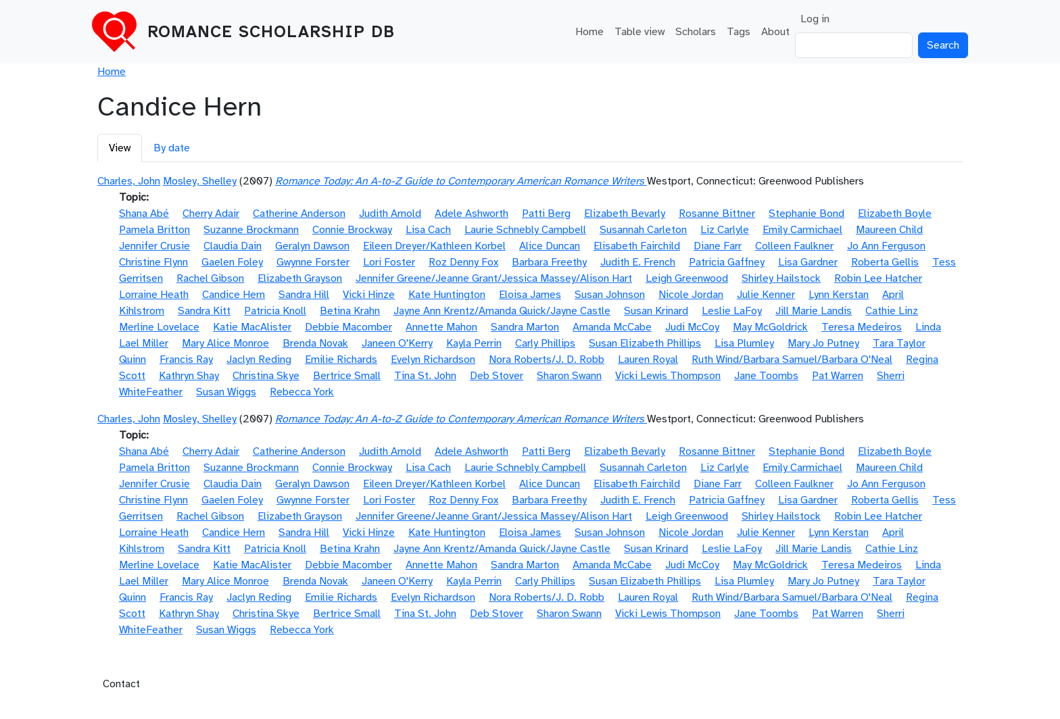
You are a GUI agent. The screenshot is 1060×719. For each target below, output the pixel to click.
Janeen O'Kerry (397, 343)
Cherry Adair (211, 213)
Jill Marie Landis (813, 311)
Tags (738, 32)
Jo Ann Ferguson (886, 246)
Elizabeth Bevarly (624, 213)
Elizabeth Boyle (895, 213)
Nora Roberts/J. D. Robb (546, 359)
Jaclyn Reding (258, 359)
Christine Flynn (153, 262)
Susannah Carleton (643, 230)
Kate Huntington (446, 294)
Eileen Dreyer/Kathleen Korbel (434, 246)
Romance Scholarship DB (271, 32)
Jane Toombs (766, 375)
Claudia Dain (232, 246)
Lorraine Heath (154, 294)
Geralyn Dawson (312, 246)
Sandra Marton (525, 327)
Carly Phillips (545, 343)
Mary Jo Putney (823, 343)
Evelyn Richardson (433, 359)
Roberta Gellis (885, 262)
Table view (640, 32)
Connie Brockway (352, 230)
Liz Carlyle (724, 230)
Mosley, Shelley (200, 181)
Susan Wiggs (226, 392)
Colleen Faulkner (794, 246)
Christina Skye (266, 375)
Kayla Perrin (474, 343)
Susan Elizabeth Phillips (645, 343)
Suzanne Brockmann (251, 230)
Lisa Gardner (808, 262)
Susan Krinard (656, 311)
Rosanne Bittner (717, 213)
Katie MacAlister (252, 327)
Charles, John (128, 181)
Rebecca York (302, 392)
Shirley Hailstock (781, 278)
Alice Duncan (549, 246)
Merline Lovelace (159, 327)
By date (171, 148)
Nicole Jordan (690, 294)
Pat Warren (837, 375)
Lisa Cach (428, 230)
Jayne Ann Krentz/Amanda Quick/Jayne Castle (501, 311)
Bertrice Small (347, 375)
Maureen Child (889, 230)
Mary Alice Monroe (225, 343)
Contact (121, 684)
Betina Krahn (350, 311)
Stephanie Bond (806, 213)
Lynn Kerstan (839, 294)
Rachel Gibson (210, 278)
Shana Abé (144, 213)
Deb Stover (496, 375)
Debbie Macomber (348, 327)
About (775, 32)
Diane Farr (718, 246)
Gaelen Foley (232, 262)
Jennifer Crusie (154, 246)
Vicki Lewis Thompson (668, 375)
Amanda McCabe (612, 327)
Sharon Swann (569, 375)
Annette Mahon (441, 327)
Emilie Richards (341, 359)
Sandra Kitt (204, 311)
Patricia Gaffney (727, 262)
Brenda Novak (315, 343)
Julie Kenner (766, 294)
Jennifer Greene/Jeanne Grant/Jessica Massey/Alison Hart (494, 278)
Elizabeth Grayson (300, 278)
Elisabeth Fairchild (637, 246)
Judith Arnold (390, 213)
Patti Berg (546, 213)
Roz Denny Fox (463, 262)
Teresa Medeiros (861, 327)
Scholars (695, 32)
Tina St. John (425, 375)
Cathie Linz (891, 311)
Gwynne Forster (313, 262)
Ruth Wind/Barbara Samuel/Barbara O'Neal (792, 359)
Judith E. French (637, 262)
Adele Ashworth (471, 213)
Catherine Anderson (299, 213)
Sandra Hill (304, 294)
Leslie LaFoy (732, 311)
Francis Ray (186, 359)
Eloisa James (530, 294)
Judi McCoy (692, 327)
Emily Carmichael (802, 230)
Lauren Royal (648, 359)
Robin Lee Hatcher (878, 278)
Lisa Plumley (744, 343)
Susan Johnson (610, 294)
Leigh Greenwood (687, 278)
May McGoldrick (770, 327)
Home (589, 32)
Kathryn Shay (189, 375)
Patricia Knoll (275, 311)
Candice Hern (233, 294)
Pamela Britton (154, 230)
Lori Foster (389, 262)
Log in (814, 19)
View (119, 148)
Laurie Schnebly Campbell (525, 230)
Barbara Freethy (549, 262)
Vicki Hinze (369, 294)
